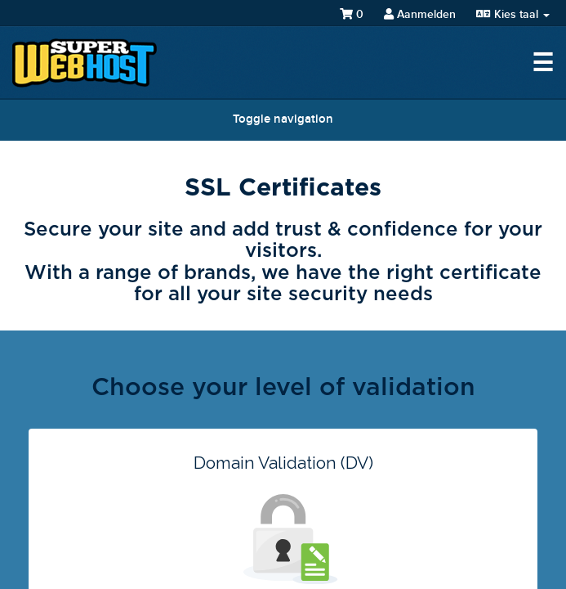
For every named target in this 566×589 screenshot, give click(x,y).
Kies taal (513, 14)
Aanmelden (420, 14)
